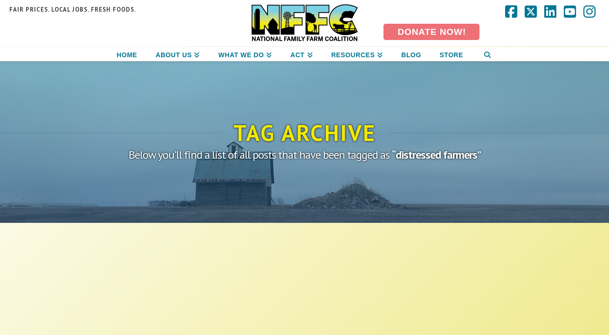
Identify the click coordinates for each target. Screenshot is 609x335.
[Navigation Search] (487, 54)
